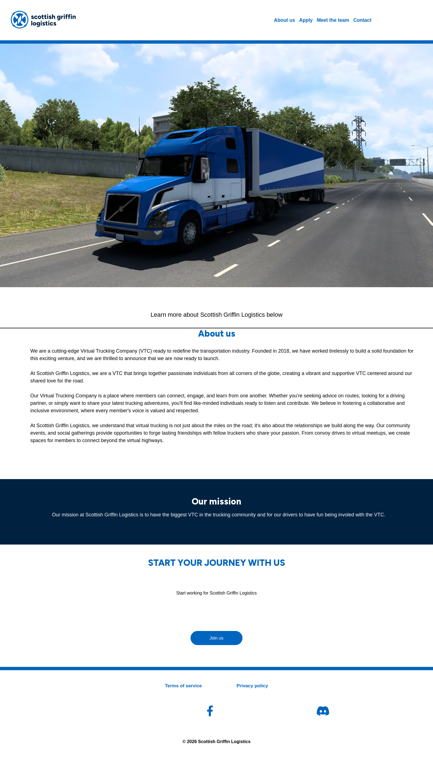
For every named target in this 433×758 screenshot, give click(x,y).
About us (284, 20)
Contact (362, 20)
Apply (306, 20)
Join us (217, 638)
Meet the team (333, 20)
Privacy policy (252, 685)
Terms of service (183, 685)
